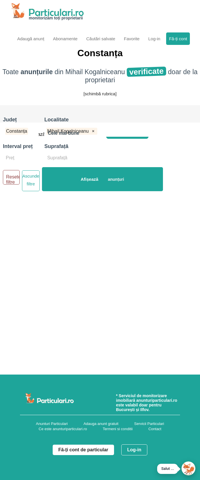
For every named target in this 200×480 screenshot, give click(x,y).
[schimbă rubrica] (99, 93)
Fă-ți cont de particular (83, 449)
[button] (188, 468)
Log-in (134, 449)
